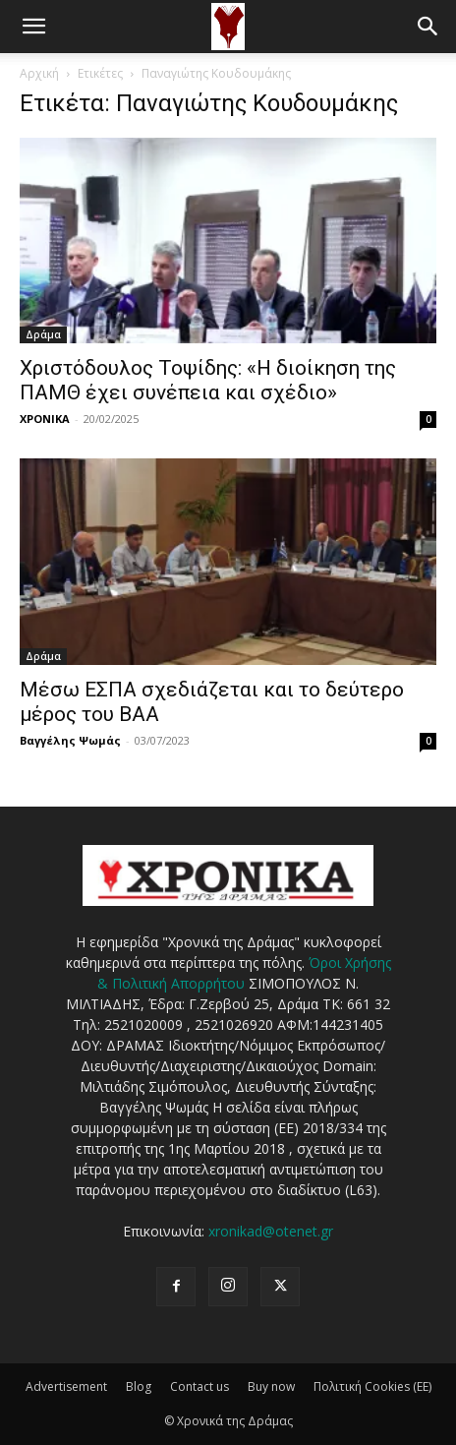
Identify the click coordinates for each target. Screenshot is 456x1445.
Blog (138, 1386)
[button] (33, 26)
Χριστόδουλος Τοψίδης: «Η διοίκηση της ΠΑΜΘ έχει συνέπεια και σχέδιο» (208, 380)
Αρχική (39, 73)
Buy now (271, 1386)
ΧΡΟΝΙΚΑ (45, 418)
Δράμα (43, 334)
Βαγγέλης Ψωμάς (70, 740)
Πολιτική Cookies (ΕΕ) (372, 1386)
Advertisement (66, 1386)
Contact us (199, 1386)
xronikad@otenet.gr (270, 1231)
